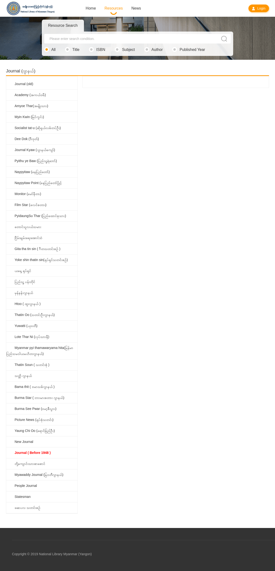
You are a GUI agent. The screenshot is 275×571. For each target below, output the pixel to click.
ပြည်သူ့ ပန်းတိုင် (25, 282)
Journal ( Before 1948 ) (33, 453)
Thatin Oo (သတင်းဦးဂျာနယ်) (35, 315)
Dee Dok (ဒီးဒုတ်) (27, 139)
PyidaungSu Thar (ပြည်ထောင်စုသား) (40, 216)
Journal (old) (24, 84)
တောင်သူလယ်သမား (28, 227)
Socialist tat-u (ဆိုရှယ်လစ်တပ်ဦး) (38, 128)
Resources (113, 8)
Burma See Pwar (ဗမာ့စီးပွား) (35, 409)
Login (258, 8)
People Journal (26, 486)
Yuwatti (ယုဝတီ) (26, 326)
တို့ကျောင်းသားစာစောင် (30, 464)
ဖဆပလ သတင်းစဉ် (27, 508)
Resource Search (63, 25)
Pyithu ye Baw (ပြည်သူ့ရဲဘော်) (36, 161)
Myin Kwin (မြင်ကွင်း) (29, 117)
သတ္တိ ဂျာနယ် (23, 376)
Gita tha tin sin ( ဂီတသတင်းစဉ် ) (37, 249)
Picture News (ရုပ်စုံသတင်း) (34, 420)
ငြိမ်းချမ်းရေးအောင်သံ (28, 238)
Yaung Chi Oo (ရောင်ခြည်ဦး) (35, 431)
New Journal (24, 442)
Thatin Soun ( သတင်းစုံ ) (32, 365)
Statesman (23, 497)
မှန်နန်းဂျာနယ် (24, 293)
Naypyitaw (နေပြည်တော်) (32, 172)
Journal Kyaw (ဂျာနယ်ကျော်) (35, 150)
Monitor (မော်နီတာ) (28, 194)
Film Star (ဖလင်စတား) (30, 205)
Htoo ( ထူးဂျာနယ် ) (28, 304)
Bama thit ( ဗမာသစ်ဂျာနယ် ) (35, 387)
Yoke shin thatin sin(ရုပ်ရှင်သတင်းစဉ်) (41, 260)
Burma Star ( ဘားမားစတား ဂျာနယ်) (39, 398)
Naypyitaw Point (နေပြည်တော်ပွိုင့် (38, 183)
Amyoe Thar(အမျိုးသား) (31, 106)
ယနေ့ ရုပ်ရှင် (23, 271)
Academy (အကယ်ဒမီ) (30, 95)
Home (91, 8)
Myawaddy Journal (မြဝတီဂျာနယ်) (39, 475)
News (136, 8)
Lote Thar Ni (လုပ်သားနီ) (32, 337)
